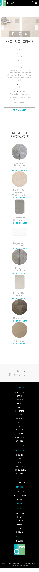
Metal (19, 415)
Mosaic (19, 418)
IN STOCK (19, 430)
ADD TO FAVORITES (19, 170)
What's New (19, 392)
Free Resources (19, 496)
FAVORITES (19, 437)
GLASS (19, 407)
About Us (19, 513)
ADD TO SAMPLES (19, 110)
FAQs (19, 517)
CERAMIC (19, 403)
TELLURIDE (19, 466)
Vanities (19, 433)
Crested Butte (19, 470)
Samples (19, 441)
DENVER (19, 455)
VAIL (19, 459)
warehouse (19, 474)
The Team (19, 521)
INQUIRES (19, 541)
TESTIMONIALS (19, 483)
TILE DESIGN (19, 492)
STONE (19, 396)
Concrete (19, 411)
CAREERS (19, 532)
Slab (20, 426)
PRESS (19, 524)
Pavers (19, 422)
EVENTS (20, 528)
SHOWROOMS (19, 450)
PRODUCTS (19, 387)
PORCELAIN (19, 400)
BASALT (19, 462)
